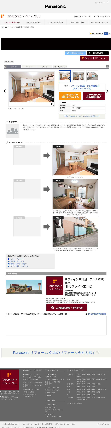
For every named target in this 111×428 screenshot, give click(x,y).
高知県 (93, 394)
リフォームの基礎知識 (55, 22)
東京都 (98, 379)
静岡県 (84, 386)
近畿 (68, 389)
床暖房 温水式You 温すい (18, 264)
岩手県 (93, 374)
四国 (68, 394)
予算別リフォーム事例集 (52, 390)
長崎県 (88, 397)
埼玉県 (88, 379)
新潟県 (79, 384)
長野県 (98, 384)
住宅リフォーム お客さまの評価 (32, 382)
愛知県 (88, 386)
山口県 (98, 392)
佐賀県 (84, 397)
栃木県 (84, 381)
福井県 (93, 384)
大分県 (98, 397)
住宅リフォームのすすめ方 (30, 379)
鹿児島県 (79, 399)
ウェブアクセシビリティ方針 (30, 424)
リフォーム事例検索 (15, 27)
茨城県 (79, 379)
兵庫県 (93, 389)
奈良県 (98, 389)
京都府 (84, 389)
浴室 (46, 382)
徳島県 (79, 394)
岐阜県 (79, 386)
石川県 (88, 384)
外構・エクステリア (60, 67)
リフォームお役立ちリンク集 (53, 416)
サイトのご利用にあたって (10, 424)
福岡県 (79, 397)
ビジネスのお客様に (29, 392)
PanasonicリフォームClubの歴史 (32, 377)
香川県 (84, 394)
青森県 (84, 374)
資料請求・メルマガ (82, 16)
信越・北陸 (70, 384)
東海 (68, 386)
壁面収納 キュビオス (16, 261)
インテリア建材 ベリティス (18, 266)
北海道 (79, 374)
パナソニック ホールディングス (65, 424)
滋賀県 (79, 389)
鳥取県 (79, 392)
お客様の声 (48, 395)
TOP (5, 27)
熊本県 (93, 397)
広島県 (93, 392)
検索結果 (27, 27)
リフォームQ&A (49, 414)
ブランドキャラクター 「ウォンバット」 (29, 395)
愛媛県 (88, 394)
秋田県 (88, 374)
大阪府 (88, 389)
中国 (68, 392)
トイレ (51, 382)
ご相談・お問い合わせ (77, 22)
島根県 (84, 392)
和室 (58, 382)
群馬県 (84, 379)
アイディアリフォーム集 (52, 387)
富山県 (84, 384)
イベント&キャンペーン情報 (31, 389)
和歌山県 (103, 389)
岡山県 (88, 392)
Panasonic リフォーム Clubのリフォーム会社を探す (54, 352)
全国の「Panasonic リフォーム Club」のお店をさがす (82, 116)
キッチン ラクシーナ (16, 259)
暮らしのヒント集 (50, 407)
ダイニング (54, 379)
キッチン (29, 67)
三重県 (93, 386)
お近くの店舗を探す (34, 22)
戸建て (47, 376)
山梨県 (79, 381)
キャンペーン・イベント (99, 22)
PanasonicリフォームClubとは (31, 374)
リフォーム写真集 (50, 392)
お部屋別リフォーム (51, 404)
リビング (45, 67)
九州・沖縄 (70, 397)
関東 (68, 379)
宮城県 (98, 374)
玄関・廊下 (48, 384)
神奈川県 (103, 379)
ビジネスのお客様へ (102, 16)
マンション (53, 376)
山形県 (103, 374)
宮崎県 (103, 397)
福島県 (79, 376)
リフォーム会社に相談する (74, 403)
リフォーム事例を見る (12, 22)
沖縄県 (85, 399)
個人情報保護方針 (47, 424)
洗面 (55, 382)
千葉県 (93, 379)
